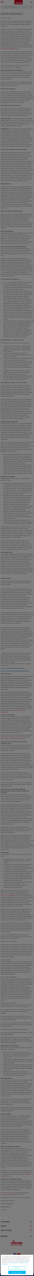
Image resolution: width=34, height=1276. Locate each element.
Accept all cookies (17, 1272)
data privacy (17, 1262)
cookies (9, 1262)
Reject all (17, 1268)
